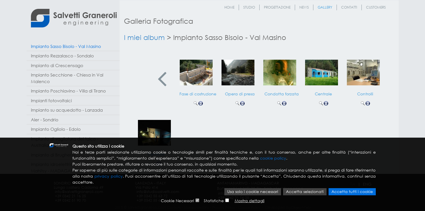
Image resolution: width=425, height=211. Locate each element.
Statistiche (214, 201)
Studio (249, 7)
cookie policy (273, 158)
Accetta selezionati (305, 192)
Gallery (325, 7)
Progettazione (277, 7)
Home (229, 7)
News (304, 7)
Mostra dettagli (249, 201)
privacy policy (108, 176)
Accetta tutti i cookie (352, 192)
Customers (376, 7)
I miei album (144, 37)
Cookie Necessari (177, 201)
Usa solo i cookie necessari (252, 192)
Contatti (349, 7)
